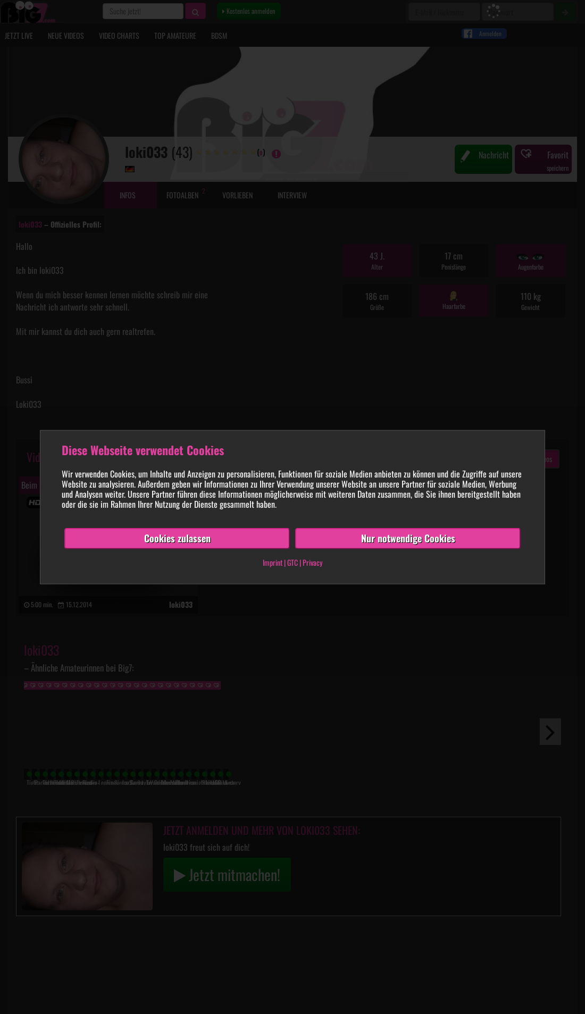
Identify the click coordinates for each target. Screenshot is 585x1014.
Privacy (312, 562)
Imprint (272, 562)
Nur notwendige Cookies (408, 538)
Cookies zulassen (177, 538)
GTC (292, 562)
